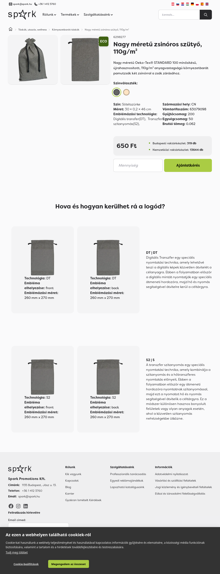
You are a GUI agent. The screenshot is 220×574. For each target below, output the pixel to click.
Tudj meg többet (17, 552)
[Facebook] (11, 506)
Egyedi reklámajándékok (126, 480)
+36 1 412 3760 (47, 4)
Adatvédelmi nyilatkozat (171, 474)
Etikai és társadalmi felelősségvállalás (180, 493)
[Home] (10, 30)
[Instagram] (18, 506)
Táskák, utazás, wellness (32, 29)
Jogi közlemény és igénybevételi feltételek (183, 487)
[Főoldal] (32, 469)
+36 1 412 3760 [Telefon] (32, 491)
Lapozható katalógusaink (127, 487)
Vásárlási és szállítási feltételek (175, 480)
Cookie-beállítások (26, 564)
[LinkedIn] (25, 506)
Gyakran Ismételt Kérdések (83, 500)
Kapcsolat (72, 480)
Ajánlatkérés (188, 165)
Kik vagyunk (73, 474)
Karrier (69, 493)
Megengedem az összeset (68, 564)
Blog (68, 487)
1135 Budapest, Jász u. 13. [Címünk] (39, 485)
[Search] (206, 15)
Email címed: (17, 520)
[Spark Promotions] (22, 15)
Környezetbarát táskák (65, 29)
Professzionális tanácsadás (128, 474)
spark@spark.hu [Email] (29, 496)
